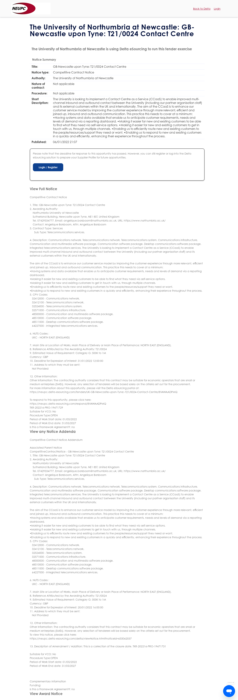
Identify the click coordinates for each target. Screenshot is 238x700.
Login (217, 8)
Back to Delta (201, 8)
